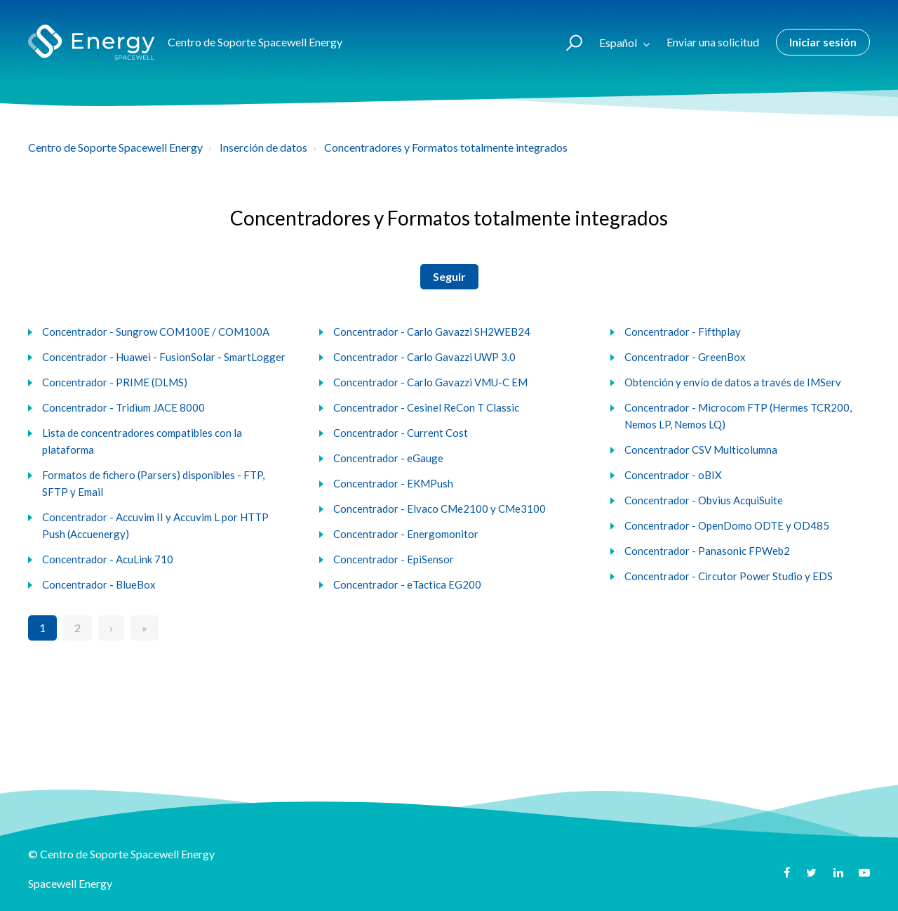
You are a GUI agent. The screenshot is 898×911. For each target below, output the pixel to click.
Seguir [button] (449, 276)
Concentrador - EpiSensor (393, 559)
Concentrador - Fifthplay (682, 331)
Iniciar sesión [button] (823, 41)
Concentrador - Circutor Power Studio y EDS (728, 576)
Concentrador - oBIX (673, 474)
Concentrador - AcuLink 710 (107, 559)
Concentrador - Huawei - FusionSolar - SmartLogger (164, 356)
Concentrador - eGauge (388, 458)
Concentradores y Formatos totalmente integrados (446, 147)
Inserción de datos (263, 147)
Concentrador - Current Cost (400, 432)
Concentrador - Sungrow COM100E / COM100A (155, 331)
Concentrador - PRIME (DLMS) (114, 382)
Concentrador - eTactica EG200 (407, 584)
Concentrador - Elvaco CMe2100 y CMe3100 (439, 508)
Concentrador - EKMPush (393, 483)
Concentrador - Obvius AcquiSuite (703, 500)
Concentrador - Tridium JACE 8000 (123, 407)
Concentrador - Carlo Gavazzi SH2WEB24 (431, 331)
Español (619, 42)
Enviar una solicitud (712, 41)
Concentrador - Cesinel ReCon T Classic (426, 407)
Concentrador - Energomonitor (405, 533)
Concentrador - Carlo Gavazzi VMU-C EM (430, 382)
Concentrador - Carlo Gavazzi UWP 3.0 (424, 356)
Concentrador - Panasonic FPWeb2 (707, 550)
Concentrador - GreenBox (685, 356)
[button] (568, 42)
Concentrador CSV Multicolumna (700, 449)
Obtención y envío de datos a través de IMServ (732, 382)
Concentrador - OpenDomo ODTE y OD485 (726, 525)
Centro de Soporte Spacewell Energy (115, 147)
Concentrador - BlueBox (99, 584)
